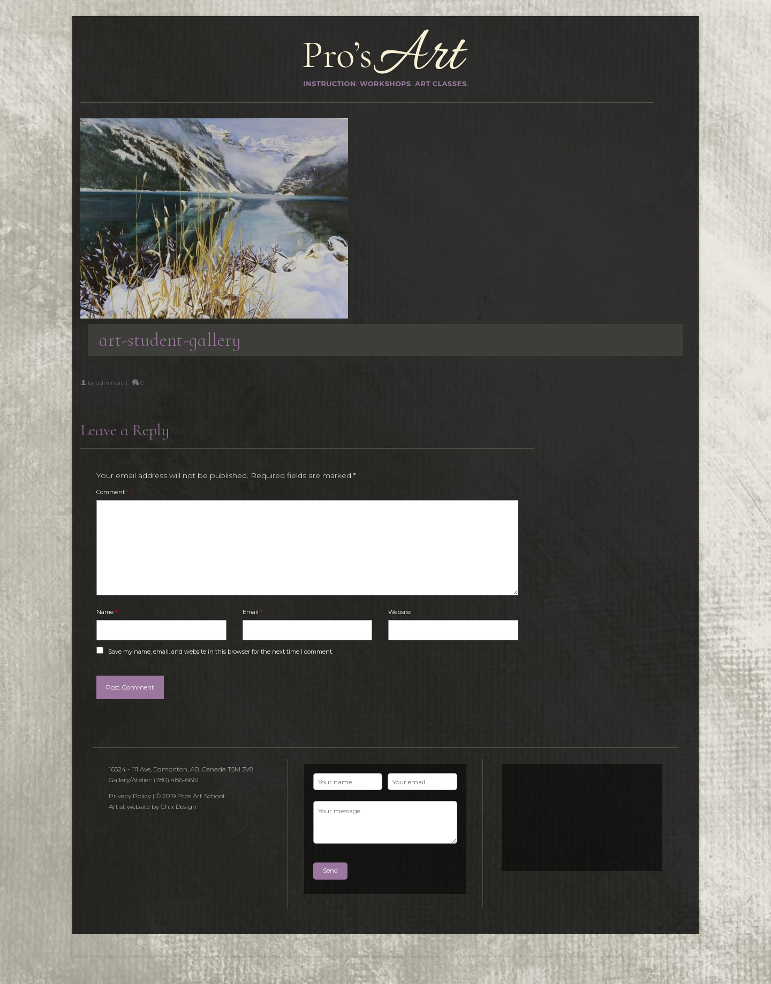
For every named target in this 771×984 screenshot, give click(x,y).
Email (253, 612)
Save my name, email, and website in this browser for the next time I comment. (220, 651)
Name (107, 612)
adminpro (110, 383)
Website (399, 612)
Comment (112, 492)
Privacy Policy (130, 796)
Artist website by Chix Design (152, 807)
